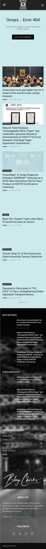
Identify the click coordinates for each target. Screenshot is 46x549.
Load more (23, 302)
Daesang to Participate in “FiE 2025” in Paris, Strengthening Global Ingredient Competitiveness (22, 291)
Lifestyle (5, 215)
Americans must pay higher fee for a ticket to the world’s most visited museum (22, 93)
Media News (7, 124)
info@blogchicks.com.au (21, 516)
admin (4, 99)
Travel (5, 86)
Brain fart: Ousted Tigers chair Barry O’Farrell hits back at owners (22, 220)
